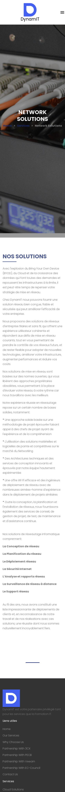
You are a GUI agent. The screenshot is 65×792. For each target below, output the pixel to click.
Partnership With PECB (17, 755)
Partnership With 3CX (16, 749)
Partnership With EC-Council (21, 768)
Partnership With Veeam (19, 761)
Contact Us (10, 774)
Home (7, 127)
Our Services (11, 735)
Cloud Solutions (13, 789)
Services (23, 127)
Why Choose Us (13, 742)
